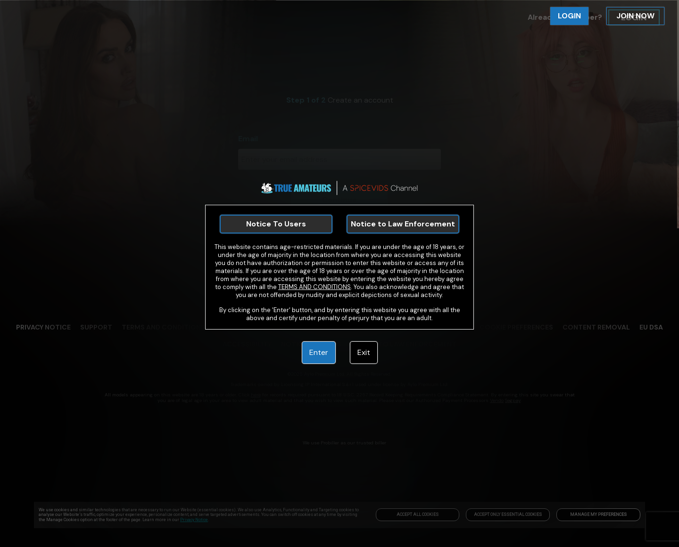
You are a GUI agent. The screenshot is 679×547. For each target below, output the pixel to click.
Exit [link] (363, 352)
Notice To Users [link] (276, 224)
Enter (318, 352)
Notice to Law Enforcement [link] (403, 224)
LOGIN (569, 16)
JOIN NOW (635, 16)
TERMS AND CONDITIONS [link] (314, 287)
